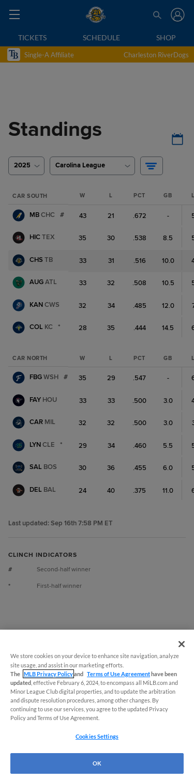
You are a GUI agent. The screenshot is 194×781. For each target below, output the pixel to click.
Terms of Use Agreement (118, 673)
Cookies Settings (97, 736)
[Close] (181, 644)
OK (97, 763)
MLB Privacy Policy (48, 673)
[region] (97, 705)
